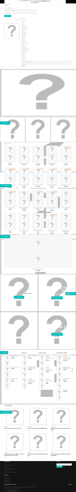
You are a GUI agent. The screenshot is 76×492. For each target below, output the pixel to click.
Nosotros (6, 470)
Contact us (24, 59)
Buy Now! (4, 352)
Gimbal (23, 52)
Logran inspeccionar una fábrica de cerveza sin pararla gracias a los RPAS (14, 454)
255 (28, 457)
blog (5, 473)
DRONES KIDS (24, 48)
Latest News (7, 405)
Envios (5, 466)
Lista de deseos (7, 4)
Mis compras (6, 477)
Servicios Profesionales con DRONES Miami (37, 428)
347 (52, 431)
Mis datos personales (8, 481)
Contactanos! (5, 236)
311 (52, 457)
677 (5, 430)
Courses (23, 55)
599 (5, 457)
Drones (23, 25)
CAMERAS (24, 54)
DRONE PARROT (42, 353)
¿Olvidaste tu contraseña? (20, 20)
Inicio (23, 24)
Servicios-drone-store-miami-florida (10, 472)
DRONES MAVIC (25, 28)
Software (23, 58)
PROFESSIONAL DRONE (61, 353)
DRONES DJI (24, 26)
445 (28, 430)
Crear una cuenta (20, 18)
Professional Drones (26, 49)
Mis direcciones (7, 480)
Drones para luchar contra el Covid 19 (13, 428)
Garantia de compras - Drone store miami (11, 469)
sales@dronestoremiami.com (13, 490)
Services (23, 56)
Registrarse (6, 5)
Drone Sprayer (24, 51)
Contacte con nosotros (8, 465)
